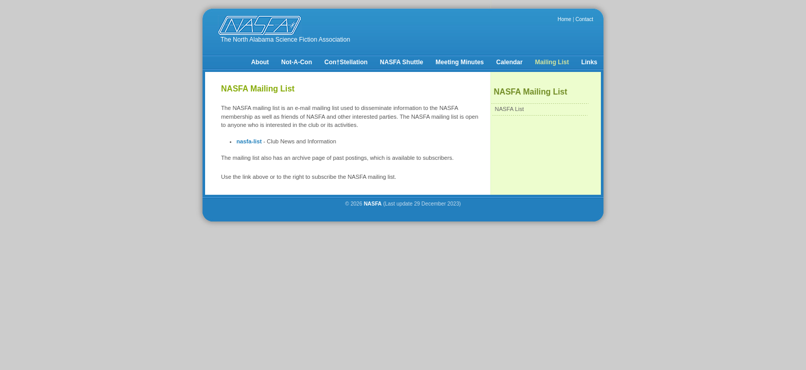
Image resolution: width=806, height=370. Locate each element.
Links (589, 62)
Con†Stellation (346, 62)
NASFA (373, 204)
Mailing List (552, 62)
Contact (584, 19)
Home (565, 19)
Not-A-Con (296, 62)
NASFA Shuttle (401, 62)
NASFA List (509, 109)
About (260, 62)
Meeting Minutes (459, 62)
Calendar (509, 62)
